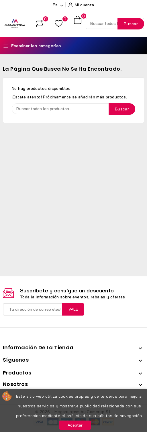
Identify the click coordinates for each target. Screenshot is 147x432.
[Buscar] (115, 23)
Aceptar (75, 425)
